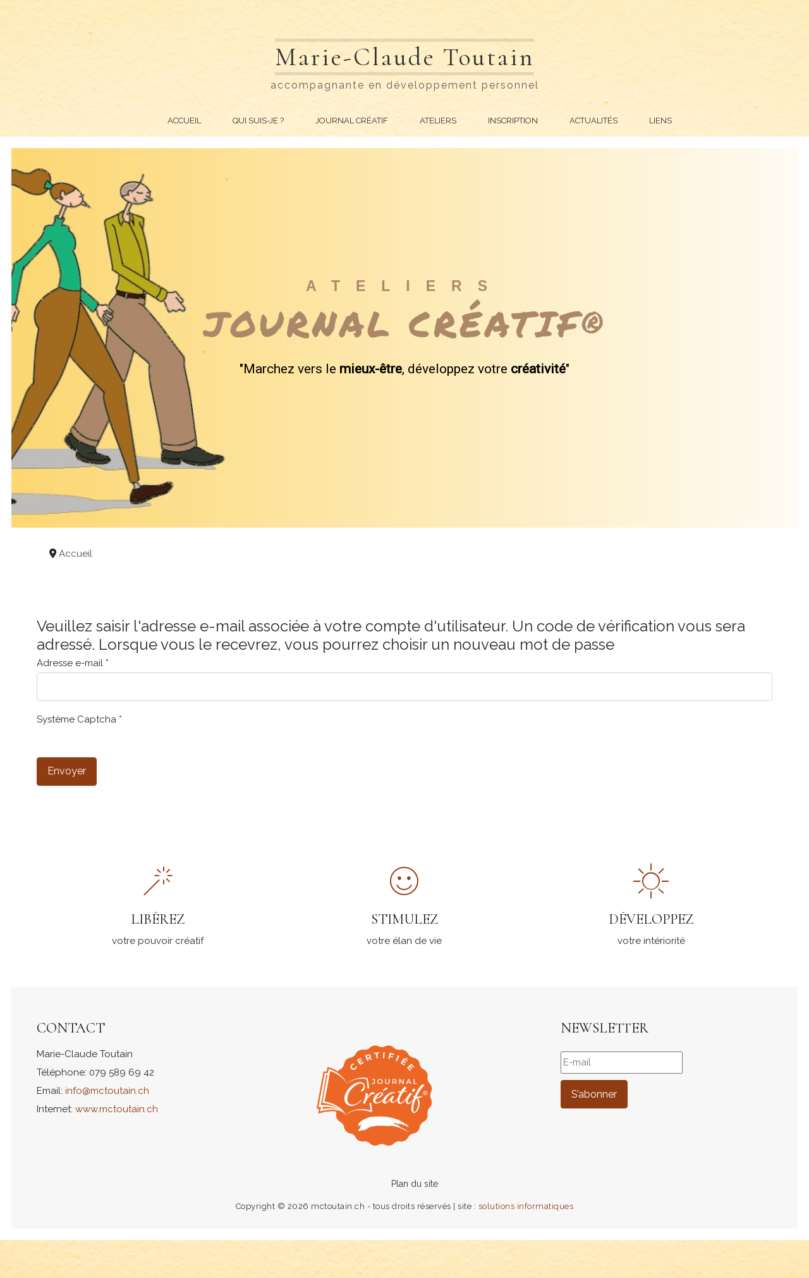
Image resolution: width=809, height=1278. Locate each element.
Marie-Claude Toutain (404, 57)
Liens (660, 120)
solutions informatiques (526, 1206)
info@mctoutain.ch (107, 1090)
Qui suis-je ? (258, 120)
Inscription (513, 120)
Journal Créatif (351, 120)
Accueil (184, 120)
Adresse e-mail (73, 663)
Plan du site (414, 1184)
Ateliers (438, 120)
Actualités (593, 120)
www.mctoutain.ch (116, 1109)
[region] (404, 338)
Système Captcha (79, 719)
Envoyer (66, 771)
